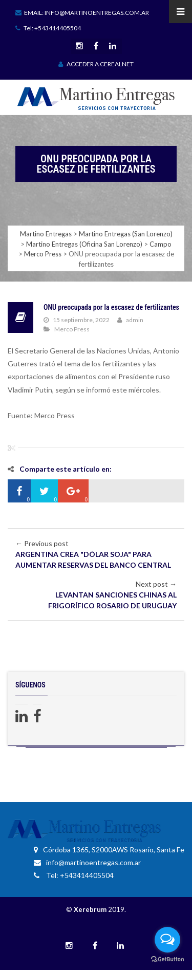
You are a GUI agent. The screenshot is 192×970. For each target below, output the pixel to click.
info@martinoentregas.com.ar (87, 862)
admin (134, 320)
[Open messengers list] (167, 940)
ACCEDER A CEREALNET (96, 64)
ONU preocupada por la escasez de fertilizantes (111, 307)
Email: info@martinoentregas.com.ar (82, 12)
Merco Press (72, 329)
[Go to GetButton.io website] (167, 959)
